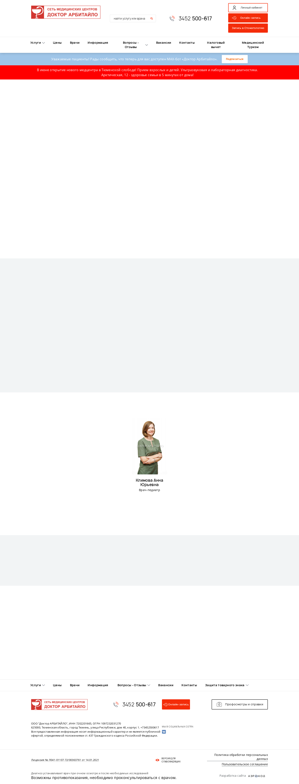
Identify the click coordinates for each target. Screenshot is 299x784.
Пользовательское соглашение (245, 764)
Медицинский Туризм (253, 45)
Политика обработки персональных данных (241, 757)
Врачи (75, 43)
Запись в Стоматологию (248, 28)
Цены (57, 43)
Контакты (187, 43)
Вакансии (163, 43)
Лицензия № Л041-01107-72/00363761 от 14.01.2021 (65, 760)
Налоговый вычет (216, 45)
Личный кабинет (251, 7)
